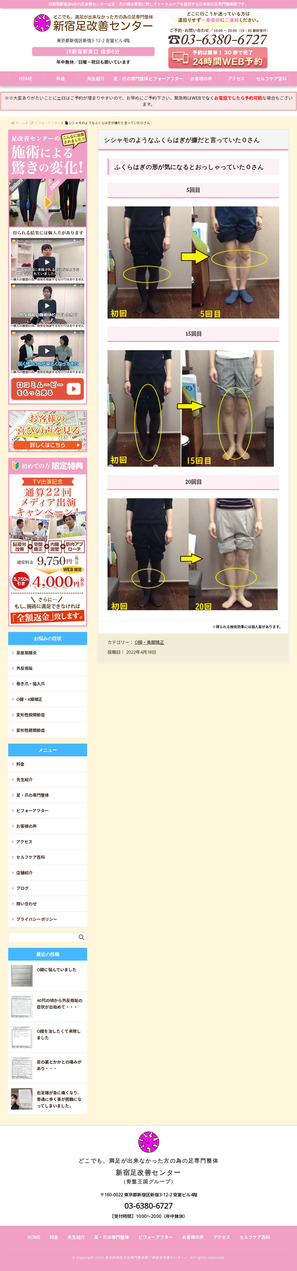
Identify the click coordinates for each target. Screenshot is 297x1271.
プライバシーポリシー (36, 919)
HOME (25, 79)
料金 (60, 79)
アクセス (236, 79)
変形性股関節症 (30, 714)
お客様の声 (201, 79)
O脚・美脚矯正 (149, 642)
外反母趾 (24, 668)
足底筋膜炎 (26, 652)
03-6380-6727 (148, 1205)
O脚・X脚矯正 (29, 699)
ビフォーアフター (166, 79)
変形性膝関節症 (30, 730)
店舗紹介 (24, 872)
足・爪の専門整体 (131, 79)
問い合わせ (26, 903)
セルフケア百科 (271, 79)
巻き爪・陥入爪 (30, 683)
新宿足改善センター (148, 1162)
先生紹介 (96, 79)
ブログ (22, 888)
